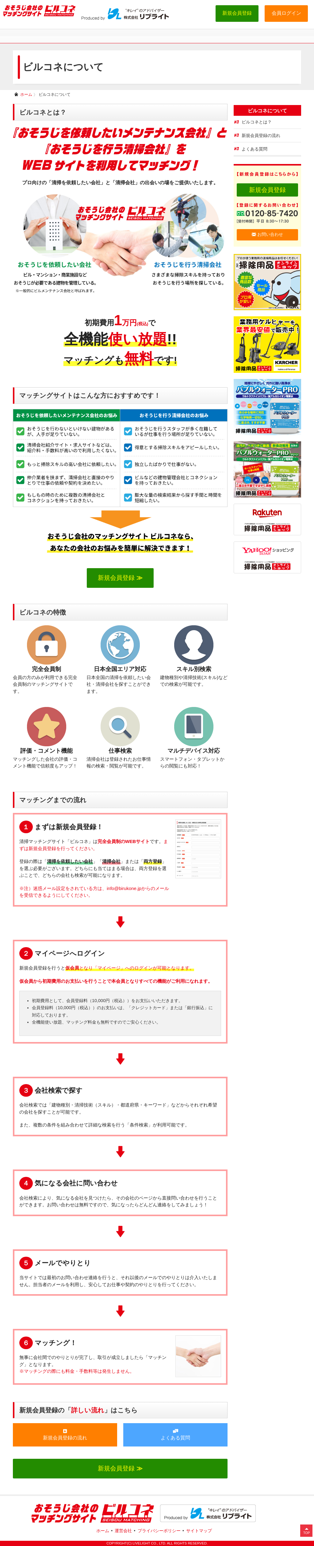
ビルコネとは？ (257, 121)
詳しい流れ (87, 1410)
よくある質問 (175, 1434)
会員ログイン (286, 13)
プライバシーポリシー (159, 1530)
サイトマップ (199, 1530)
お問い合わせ (267, 235)
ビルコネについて (55, 94)
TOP (306, 1533)
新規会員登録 (237, 13)
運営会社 (123, 1530)
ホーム (26, 94)
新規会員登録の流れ (65, 1434)
